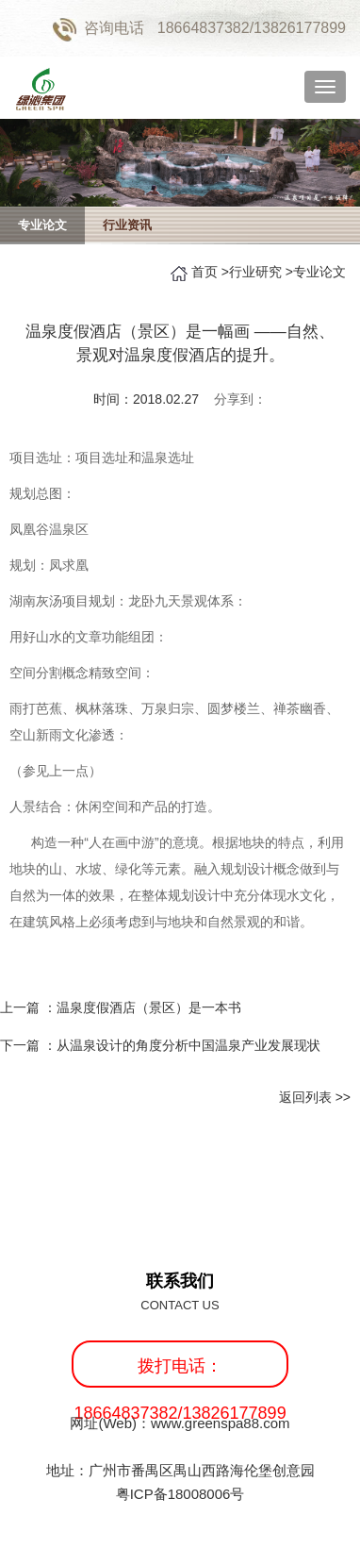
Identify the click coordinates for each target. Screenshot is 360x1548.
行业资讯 (127, 225)
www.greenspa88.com (220, 1423)
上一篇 (120, 1007)
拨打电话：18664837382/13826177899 (180, 1372)
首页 (204, 271)
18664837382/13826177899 (251, 28)
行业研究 (255, 271)
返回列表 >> (315, 1097)
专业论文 (42, 225)
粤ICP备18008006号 (180, 1494)
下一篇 (160, 1045)
